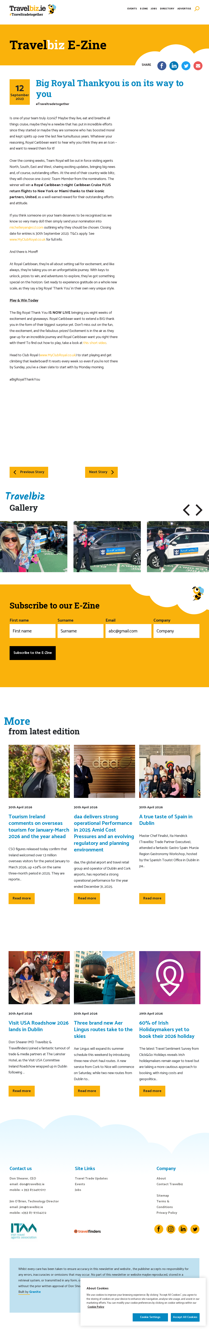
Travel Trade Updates (91, 1178)
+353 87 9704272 (33, 1213)
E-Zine (144, 11)
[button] (186, 510)
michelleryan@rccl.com (26, 227)
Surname (80, 627)
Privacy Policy (167, 1213)
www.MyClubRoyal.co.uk (28, 240)
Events (132, 11)
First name (33, 627)
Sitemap (163, 1195)
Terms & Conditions (165, 1204)
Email (128, 627)
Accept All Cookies (185, 1320)
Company (176, 627)
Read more (21, 898)
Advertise (184, 11)
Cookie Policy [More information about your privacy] (96, 1310)
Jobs (154, 11)
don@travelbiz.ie (31, 1184)
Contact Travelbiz (170, 1184)
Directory (167, 11)
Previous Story (28, 472)
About (161, 1178)
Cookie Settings (150, 1320)
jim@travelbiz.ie (31, 1207)
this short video (94, 343)
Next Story (101, 472)
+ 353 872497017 (33, 1190)
